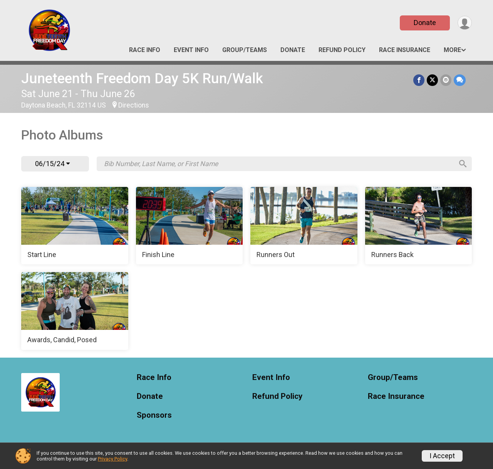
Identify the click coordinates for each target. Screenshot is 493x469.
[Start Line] (74, 226)
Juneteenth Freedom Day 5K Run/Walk (142, 78)
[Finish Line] (189, 226)
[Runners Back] (418, 226)
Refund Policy (342, 50)
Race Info (144, 50)
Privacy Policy (112, 459)
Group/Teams (244, 50)
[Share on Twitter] (432, 80)
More (452, 50)
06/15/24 (52, 164)
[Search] (462, 163)
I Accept (442, 456)
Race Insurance (404, 50)
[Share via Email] (445, 80)
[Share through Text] (460, 80)
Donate (425, 22)
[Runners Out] (303, 226)
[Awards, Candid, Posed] (74, 311)
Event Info (191, 50)
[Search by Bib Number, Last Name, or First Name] (278, 164)
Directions (133, 105)
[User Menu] (465, 23)
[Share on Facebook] (418, 80)
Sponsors (154, 415)
